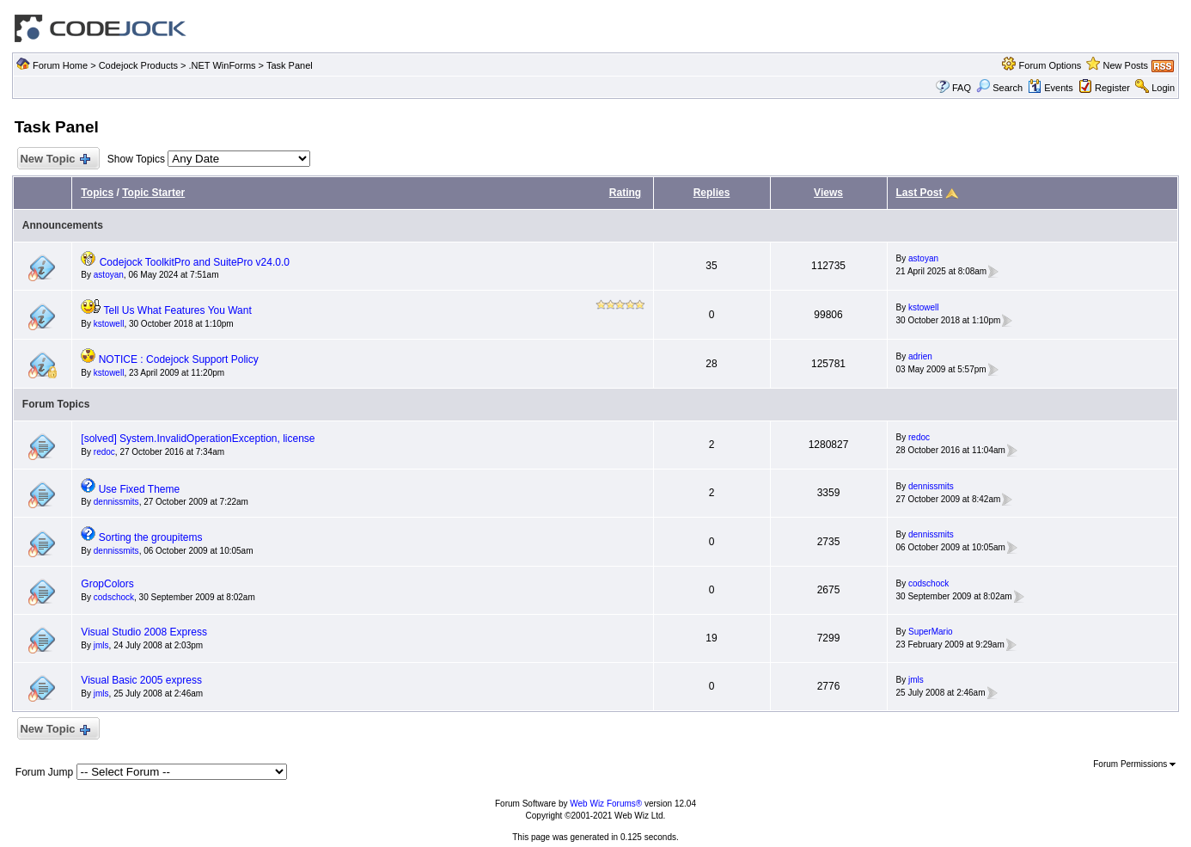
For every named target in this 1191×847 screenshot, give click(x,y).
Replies (711, 193)
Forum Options (1050, 65)
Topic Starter (153, 193)
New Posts (1125, 65)
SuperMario (930, 631)
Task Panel (289, 65)
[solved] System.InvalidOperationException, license (198, 439)
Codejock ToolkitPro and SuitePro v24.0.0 (195, 262)
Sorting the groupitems (151, 537)
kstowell (109, 323)
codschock (114, 597)
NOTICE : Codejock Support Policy (179, 359)
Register (1112, 88)
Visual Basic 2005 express (141, 680)
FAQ (961, 88)
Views (828, 193)
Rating (625, 193)
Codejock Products (138, 65)
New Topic (54, 159)
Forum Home (60, 65)
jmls (101, 645)
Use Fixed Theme (139, 489)
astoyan (109, 274)
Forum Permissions (1134, 764)
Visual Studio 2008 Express (144, 632)
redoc (104, 452)
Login (1163, 88)
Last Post (919, 193)
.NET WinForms (222, 65)
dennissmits (116, 501)
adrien (920, 356)
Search (999, 88)
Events (1050, 88)
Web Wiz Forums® (606, 803)
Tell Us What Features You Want (177, 310)
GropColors (107, 584)
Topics (97, 193)
